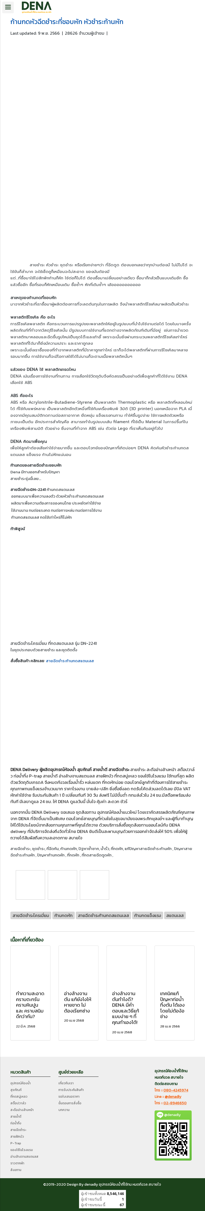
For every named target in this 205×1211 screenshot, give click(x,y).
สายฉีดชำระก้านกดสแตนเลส (70, 661)
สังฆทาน (88, 812)
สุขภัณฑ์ (16, 1089)
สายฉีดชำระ (118, 769)
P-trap (35, 776)
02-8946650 (175, 1103)
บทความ (64, 1109)
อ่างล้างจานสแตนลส (77, 776)
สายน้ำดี (100, 769)
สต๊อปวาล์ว (18, 1103)
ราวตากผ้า (17, 1163)
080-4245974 (175, 1090)
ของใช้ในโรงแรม (152, 776)
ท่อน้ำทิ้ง (15, 1123)
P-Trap (15, 1143)
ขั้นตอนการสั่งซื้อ (69, 1103)
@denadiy (173, 1096)
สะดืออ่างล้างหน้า (161, 769)
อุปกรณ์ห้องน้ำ (63, 769)
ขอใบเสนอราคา (69, 1096)
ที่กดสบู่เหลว (125, 776)
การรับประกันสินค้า (71, 1089)
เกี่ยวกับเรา (66, 1083)
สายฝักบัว (104, 776)
